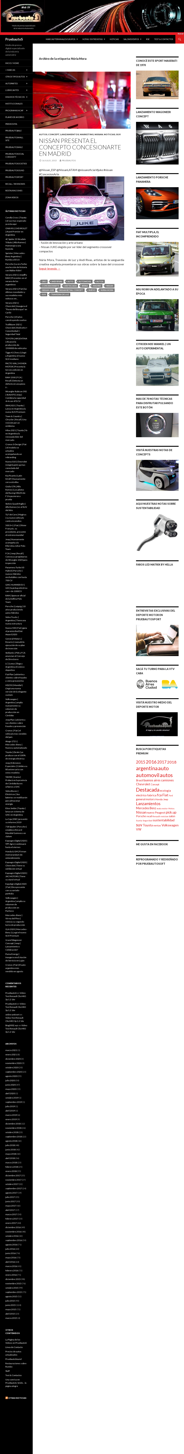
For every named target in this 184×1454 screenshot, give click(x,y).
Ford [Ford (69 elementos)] (171, 795)
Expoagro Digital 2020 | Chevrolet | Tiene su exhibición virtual (16, 865)
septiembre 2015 (13, 1292)
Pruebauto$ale (13, 130)
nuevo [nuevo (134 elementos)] (150, 812)
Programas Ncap (14, 110)
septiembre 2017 (13, 1188)
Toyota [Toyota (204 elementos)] (148, 825)
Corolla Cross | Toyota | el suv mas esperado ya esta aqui (15, 220)
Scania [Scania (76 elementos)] (139, 820)
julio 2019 (10, 1106)
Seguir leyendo (49, 268)
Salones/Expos (131, 39)
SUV (118, 134)
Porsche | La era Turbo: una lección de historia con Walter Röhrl (16, 267)
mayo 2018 (10, 1154)
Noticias (114, 39)
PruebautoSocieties (16, 163)
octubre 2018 (11, 1132)
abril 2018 (10, 1158)
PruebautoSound (14, 170)
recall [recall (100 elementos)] (149, 816)
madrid (97, 286)
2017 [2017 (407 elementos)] (162, 762)
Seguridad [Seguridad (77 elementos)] (147, 820)
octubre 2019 (11, 1097)
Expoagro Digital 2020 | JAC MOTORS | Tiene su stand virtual (16, 876)
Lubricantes (12, 90)
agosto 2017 (11, 1192)
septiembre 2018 (13, 1136)
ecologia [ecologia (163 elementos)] (165, 790)
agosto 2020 (11, 1076)
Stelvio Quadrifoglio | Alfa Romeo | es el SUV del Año (16, 507)
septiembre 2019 (13, 1102)
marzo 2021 (11, 1050)
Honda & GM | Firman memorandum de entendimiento (15, 854)
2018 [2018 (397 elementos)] (171, 762)
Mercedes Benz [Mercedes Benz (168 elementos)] (146, 808)
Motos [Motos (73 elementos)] (171, 808)
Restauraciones (13, 190)
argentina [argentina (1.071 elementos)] (147, 768)
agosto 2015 (11, 1296)
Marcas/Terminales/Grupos (60, 39)
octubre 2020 (11, 1067)
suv (44, 294)
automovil (85, 281)
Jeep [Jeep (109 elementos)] (165, 799)
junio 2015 (10, 1305)
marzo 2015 (11, 1318)
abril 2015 (10, 1313)
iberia (85, 286)
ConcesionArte (50, 286)
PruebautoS (14, 39)
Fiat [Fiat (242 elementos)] (165, 795)
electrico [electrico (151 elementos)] (141, 795)
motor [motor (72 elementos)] (165, 808)
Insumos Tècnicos (15, 97)
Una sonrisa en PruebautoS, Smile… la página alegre (15, 1382)
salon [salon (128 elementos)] (172, 816)
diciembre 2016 (13, 1227)
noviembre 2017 (13, 1179)
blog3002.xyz (11, 1025)
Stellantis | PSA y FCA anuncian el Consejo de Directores (15, 656)
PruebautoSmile (14, 147)
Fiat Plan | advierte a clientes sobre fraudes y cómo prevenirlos (16, 677)
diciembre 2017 (13, 1175)
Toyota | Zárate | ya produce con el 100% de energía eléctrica (15, 755)
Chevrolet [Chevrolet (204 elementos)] (143, 784)
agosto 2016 (11, 1244)
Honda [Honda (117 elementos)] (159, 799)
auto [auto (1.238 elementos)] (163, 768)
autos (100, 281)
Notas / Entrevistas (92, 39)
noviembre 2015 (13, 1283)
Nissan (99, 134)
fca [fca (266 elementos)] (159, 795)
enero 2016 (11, 1274)
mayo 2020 (10, 1089)
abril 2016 (10, 1262)
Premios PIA (11, 124)
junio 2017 (10, 1201)
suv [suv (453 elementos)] (139, 824)
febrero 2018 (11, 1166)
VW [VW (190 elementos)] (138, 829)
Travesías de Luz (60, 294)
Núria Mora (107, 290)
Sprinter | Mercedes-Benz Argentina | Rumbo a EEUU (15, 256)
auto (70, 281)
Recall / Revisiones (15, 184)
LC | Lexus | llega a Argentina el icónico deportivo (14, 666)
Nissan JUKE (48, 290)
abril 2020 (10, 1093)
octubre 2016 (11, 1236)
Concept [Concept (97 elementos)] (155, 784)
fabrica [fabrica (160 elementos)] (151, 795)
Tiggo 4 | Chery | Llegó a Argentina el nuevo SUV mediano (15, 355)
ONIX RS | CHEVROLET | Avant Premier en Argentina (16, 231)
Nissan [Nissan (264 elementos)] (141, 812)
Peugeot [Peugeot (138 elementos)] (160, 812)
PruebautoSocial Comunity (14, 155)
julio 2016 (10, 1249)
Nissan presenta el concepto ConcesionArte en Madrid (80, 147)
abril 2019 (10, 1110)
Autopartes (11, 83)
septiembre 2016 (13, 1240)
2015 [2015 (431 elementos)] (140, 762)
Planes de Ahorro (14, 117)
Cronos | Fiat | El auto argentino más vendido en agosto (15, 968)
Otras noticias (17, 1398)
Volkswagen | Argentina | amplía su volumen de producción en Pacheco (15, 904)
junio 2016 (10, 1253)
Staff (7, 1371)
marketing (87, 134)
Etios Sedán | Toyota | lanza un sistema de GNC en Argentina (15, 811)
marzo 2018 (11, 1162)
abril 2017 (10, 1210)
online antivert (12, 1014)
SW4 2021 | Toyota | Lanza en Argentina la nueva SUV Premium (15, 408)
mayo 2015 (10, 1309)
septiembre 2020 (13, 1071)
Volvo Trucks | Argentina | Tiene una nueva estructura (15, 620)
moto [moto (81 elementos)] (159, 808)
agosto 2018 (11, 1141)
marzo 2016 (11, 1266)
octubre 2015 (11, 1287)
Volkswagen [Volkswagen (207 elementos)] (170, 825)
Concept (53, 134)
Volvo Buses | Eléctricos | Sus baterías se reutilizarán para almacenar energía (16, 797)
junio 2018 (10, 1149)
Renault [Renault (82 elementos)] (156, 816)
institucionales (13, 103)
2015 (44, 281)
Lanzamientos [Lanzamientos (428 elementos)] (148, 803)
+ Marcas (10, 70)
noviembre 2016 (13, 1231)
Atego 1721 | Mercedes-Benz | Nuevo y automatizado (16, 744)
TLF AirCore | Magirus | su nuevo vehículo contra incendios (15, 517)
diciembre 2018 (13, 1123)
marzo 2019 (11, 1115)
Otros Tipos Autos (15, 76)
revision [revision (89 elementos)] (164, 816)
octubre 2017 (11, 1184)
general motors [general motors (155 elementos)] (145, 799)
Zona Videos (11, 197)
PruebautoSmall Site (14, 139)
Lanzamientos (69, 134)
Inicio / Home (12, 63)
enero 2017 (11, 1223)
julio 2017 (10, 1197)
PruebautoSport (14, 177)
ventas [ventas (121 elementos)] (157, 825)
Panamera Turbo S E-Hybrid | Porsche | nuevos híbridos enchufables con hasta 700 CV (16, 574)
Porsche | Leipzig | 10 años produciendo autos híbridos (15, 609)
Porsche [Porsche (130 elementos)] (141, 816)
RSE (148, 39)
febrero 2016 (11, 1270)
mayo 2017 (10, 1205)
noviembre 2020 (13, 1063)
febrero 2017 (11, 1218)
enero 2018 (11, 1171)
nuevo (92, 290)
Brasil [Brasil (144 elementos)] (139, 780)
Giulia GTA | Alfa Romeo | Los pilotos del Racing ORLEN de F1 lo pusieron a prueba (15, 493)
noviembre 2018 (13, 1128)
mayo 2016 (10, 1257)
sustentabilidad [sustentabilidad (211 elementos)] (163, 820)
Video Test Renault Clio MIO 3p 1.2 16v (15, 996)
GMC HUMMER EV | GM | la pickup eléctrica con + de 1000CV (16, 588)
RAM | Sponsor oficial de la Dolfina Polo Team (15, 598)
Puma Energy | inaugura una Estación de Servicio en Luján (15, 957)
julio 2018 (10, 1145)
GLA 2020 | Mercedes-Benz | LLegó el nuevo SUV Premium (16, 932)
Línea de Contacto (14, 1347)
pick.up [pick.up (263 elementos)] (171, 812)
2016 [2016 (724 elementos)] (151, 762)
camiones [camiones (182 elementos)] (167, 780)
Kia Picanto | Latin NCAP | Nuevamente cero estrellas (15, 478)
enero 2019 (11, 1119)
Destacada (70, 286)
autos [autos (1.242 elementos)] (166, 775)
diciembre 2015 (13, 1279)
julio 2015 (10, 1300)
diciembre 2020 (13, 1058)
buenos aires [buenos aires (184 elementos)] (152, 780)
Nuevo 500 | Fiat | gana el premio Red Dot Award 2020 (16, 631)
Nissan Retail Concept (71, 290)
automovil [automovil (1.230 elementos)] (147, 775)
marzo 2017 (11, 1214)
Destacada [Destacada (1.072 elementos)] (147, 790)
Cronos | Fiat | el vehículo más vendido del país (15, 733)
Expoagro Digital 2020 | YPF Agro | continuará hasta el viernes (16, 843)
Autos (43, 134)
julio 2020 (10, 1080)
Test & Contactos (163, 39)
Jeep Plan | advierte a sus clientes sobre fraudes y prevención (15, 723)
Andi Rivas (56, 281)
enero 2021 (11, 1054)
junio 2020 (10, 1084)
